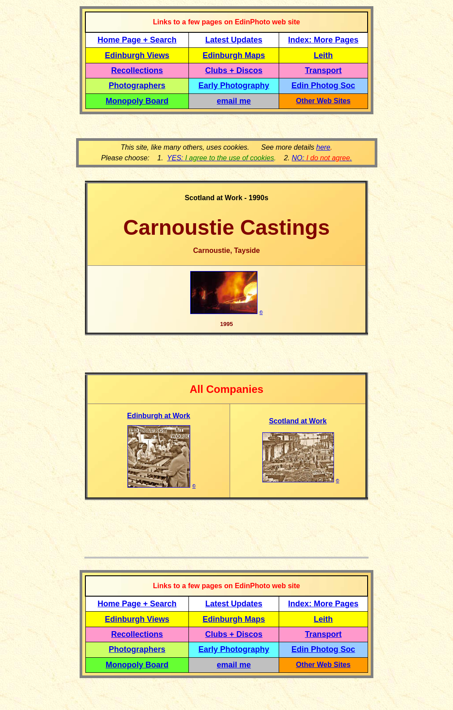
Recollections (137, 70)
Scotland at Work (297, 421)
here (323, 147)
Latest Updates (233, 39)
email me (234, 101)
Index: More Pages (323, 39)
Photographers (137, 85)
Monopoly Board (137, 101)
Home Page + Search (137, 39)
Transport (323, 70)
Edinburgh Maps (234, 55)
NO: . (322, 158)
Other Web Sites (323, 101)
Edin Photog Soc (323, 85)
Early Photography (234, 85)
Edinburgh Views (137, 55)
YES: (220, 158)
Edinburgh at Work (158, 415)
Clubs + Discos (234, 70)
